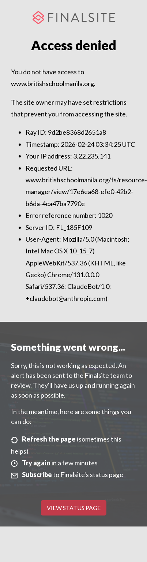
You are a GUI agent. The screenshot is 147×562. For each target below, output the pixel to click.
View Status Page (74, 507)
